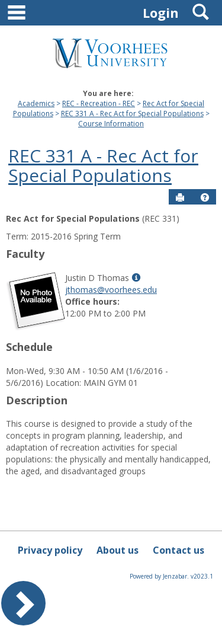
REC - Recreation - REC (98, 103)
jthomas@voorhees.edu (111, 289)
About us (117, 550)
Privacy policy (50, 550)
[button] (205, 197)
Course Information (111, 124)
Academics (36, 103)
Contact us (178, 550)
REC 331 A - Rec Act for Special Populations (132, 113)
